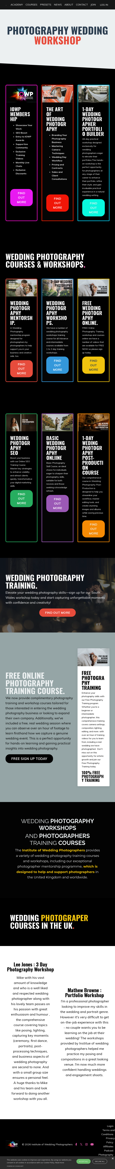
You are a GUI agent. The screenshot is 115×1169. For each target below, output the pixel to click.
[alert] (57, 1162)
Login (110, 1126)
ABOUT (68, 4)
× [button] (113, 1159)
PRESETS (45, 4)
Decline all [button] (100, 1161)
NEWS (58, 4)
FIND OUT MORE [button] (57, 613)
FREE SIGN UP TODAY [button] (29, 763)
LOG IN (104, 4)
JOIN (93, 4)
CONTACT (82, 4)
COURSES (31, 4)
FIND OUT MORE (21, 197)
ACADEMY (17, 4)
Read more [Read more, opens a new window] (59, 1162)
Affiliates (108, 1146)
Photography (105, 1154)
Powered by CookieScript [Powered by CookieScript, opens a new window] (15, 1166)
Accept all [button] (83, 1161)
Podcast (108, 1150)
